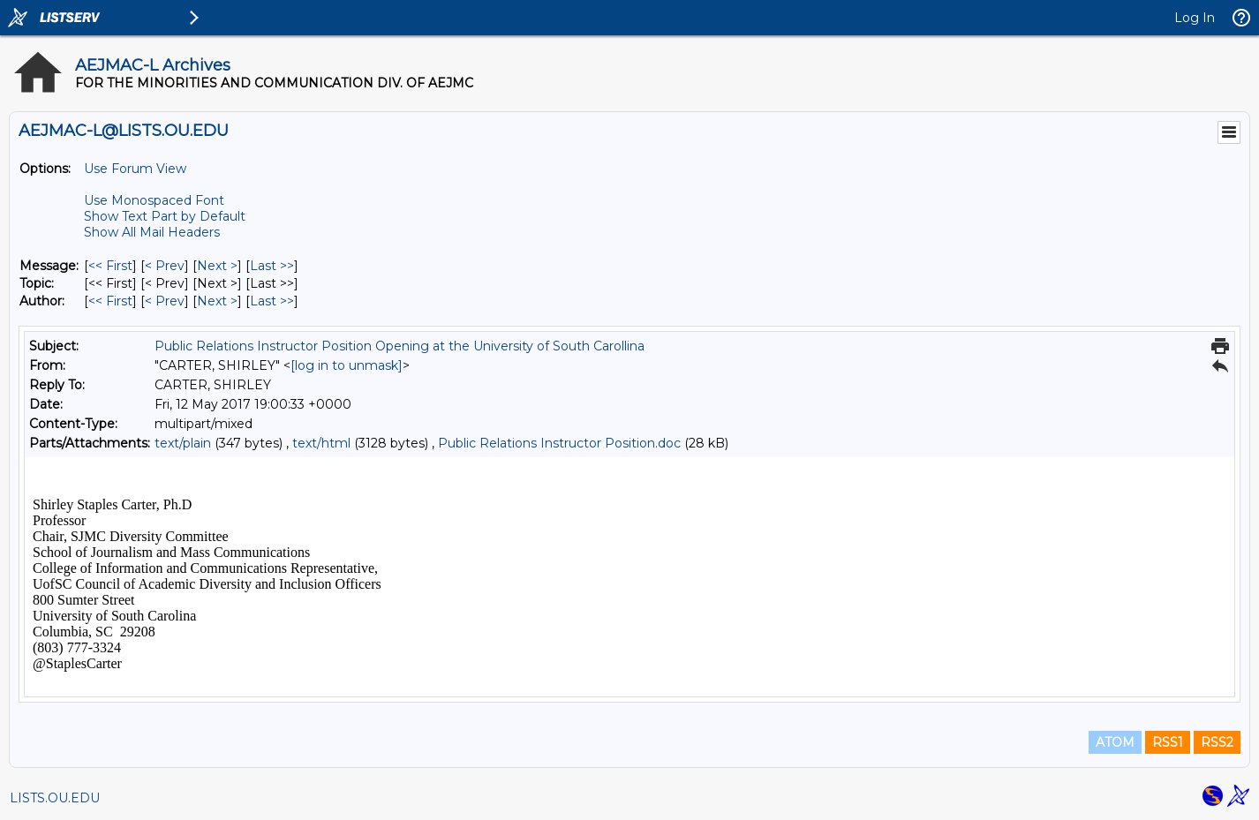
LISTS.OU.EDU (55, 798)
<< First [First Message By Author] (110, 301)
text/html (321, 443)
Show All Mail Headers (152, 232)
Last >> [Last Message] (272, 266)
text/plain (183, 443)
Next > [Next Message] (217, 266)
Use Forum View (135, 169)
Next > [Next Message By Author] (217, 301)
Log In (1194, 18)
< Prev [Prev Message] (165, 266)
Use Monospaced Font (154, 200)
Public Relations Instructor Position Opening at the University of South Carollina (400, 346)
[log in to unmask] (346, 365)
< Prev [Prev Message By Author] (165, 301)
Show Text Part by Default (164, 216)
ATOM (1115, 742)
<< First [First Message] (110, 266)
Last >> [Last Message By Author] (272, 301)
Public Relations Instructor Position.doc (559, 443)
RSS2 (1217, 742)
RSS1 (1167, 742)
